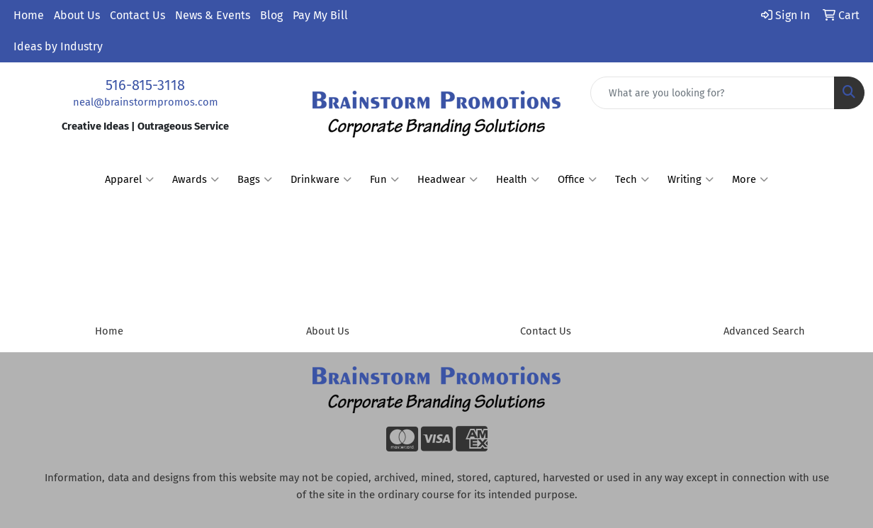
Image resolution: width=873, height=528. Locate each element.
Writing (691, 179)
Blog (271, 15)
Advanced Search (764, 331)
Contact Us (137, 15)
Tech (632, 179)
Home (28, 15)
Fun (384, 179)
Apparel (129, 179)
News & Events (212, 15)
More (750, 179)
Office (577, 179)
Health (517, 179)
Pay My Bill (320, 15)
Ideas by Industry (58, 46)
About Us (77, 15)
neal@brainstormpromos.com (145, 102)
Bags (254, 179)
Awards (195, 179)
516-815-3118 (145, 85)
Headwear (447, 179)
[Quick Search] (712, 93)
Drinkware (321, 179)
